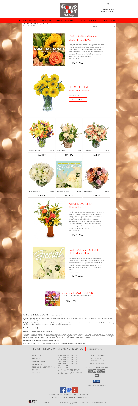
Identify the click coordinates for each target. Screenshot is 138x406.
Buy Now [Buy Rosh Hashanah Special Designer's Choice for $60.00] (77, 276)
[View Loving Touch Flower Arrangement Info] (96, 134)
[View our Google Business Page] (69, 392)
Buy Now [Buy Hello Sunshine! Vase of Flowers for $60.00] (77, 99)
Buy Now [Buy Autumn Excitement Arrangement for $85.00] (77, 234)
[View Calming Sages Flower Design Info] (69, 134)
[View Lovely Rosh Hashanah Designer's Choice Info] (50, 49)
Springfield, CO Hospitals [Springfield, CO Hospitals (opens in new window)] (80, 394)
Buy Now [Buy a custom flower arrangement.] (71, 301)
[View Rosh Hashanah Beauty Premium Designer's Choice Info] (69, 174)
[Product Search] (102, 26)
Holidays (96, 21)
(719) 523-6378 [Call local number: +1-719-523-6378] (110, 11)
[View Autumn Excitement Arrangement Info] (50, 219)
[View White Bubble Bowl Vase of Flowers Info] (41, 174)
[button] (109, 3)
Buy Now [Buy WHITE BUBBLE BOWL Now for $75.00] (42, 195)
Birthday (58, 21)
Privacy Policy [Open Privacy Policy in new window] (85, 402)
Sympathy (70, 21)
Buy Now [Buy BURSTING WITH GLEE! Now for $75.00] (42, 155)
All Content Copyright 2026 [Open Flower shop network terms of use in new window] (51, 402)
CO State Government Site (78, 398)
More (116, 21)
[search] (113, 26)
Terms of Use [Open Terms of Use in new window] (74, 403)
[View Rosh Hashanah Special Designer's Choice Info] (50, 263)
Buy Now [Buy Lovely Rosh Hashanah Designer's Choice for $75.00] (77, 62)
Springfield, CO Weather (59, 398)
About (106, 21)
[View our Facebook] (63, 392)
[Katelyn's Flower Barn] (69, 10)
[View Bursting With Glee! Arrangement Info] (41, 134)
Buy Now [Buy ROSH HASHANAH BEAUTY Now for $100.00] (69, 195)
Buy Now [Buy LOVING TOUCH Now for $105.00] (96, 155)
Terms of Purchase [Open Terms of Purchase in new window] (99, 402)
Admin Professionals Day (33, 21)
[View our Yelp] (75, 392)
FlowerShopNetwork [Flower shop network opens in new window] (70, 402)
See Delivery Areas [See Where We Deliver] (95, 349)
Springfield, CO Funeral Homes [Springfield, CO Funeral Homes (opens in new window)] (59, 394)
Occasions (83, 21)
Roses (49, 21)
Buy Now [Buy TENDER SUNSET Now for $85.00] (96, 195)
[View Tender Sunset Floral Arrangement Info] (96, 174)
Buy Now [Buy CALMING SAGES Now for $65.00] (69, 155)
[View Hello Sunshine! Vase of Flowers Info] (50, 93)
